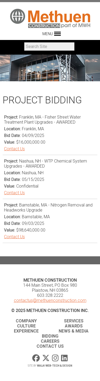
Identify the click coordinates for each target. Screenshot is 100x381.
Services (73, 320)
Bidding (50, 336)
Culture (26, 326)
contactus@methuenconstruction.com (50, 300)
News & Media (74, 331)
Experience (26, 331)
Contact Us (14, 148)
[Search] (49, 46)
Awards (74, 326)
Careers (50, 341)
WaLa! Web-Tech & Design (54, 365)
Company (26, 320)
